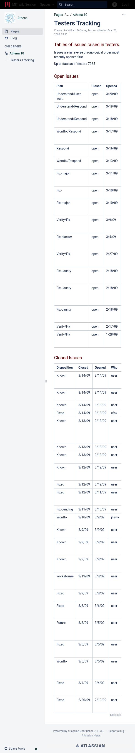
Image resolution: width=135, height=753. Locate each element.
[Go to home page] (20, 4)
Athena (23, 18)
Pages (58, 15)
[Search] (60, 4)
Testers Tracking (77, 23)
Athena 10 (80, 15)
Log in (126, 4)
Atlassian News (91, 735)
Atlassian (90, 745)
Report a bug (116, 731)
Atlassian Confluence (80, 731)
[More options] (124, 14)
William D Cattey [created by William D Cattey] (77, 30)
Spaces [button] (45, 4)
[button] (16, 748)
